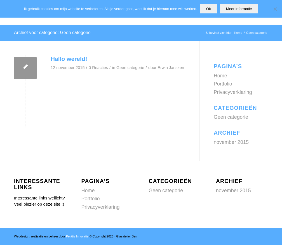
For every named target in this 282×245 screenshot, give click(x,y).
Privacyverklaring (233, 92)
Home (220, 76)
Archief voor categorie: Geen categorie (52, 32)
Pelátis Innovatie (77, 236)
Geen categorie (130, 67)
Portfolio (223, 84)
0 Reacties (98, 67)
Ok (208, 9)
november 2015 (231, 142)
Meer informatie (239, 9)
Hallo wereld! (69, 59)
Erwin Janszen (171, 67)
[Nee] (275, 9)
